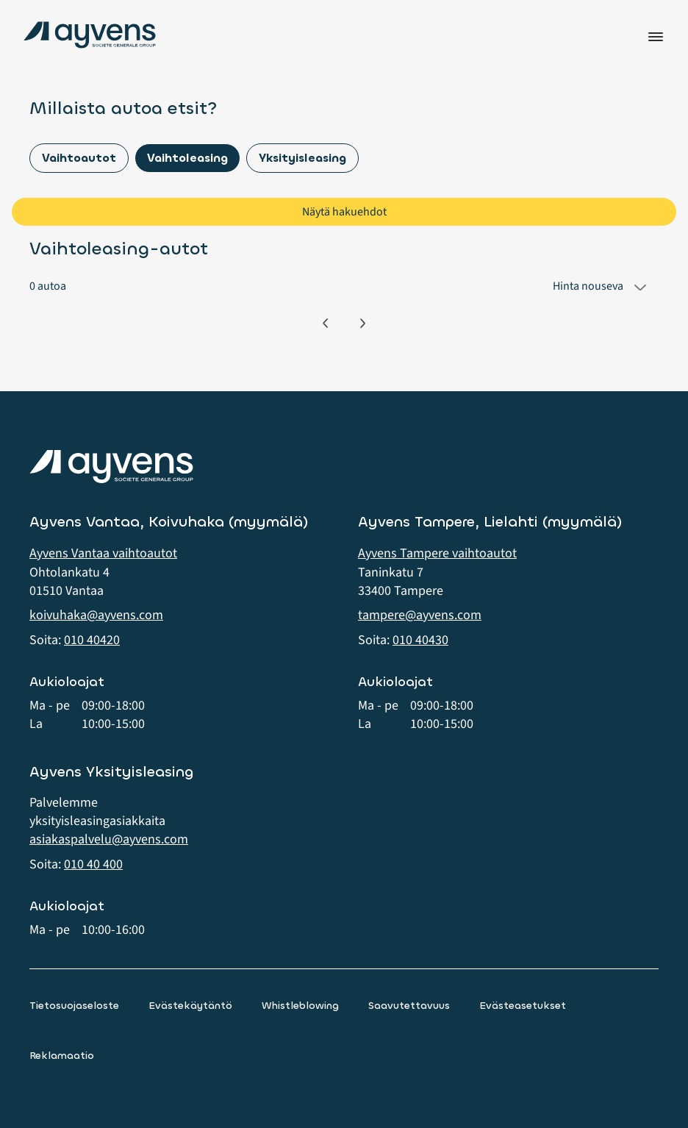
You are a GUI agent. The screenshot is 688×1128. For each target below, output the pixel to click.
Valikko (655, 37)
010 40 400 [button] (93, 864)
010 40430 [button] (420, 640)
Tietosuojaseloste (74, 1006)
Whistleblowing (300, 1006)
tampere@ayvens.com (419, 615)
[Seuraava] (363, 323)
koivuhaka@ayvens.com (96, 615)
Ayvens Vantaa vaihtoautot (103, 553)
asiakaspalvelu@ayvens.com (108, 839)
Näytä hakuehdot (344, 212)
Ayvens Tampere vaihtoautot (437, 553)
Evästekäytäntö (190, 1006)
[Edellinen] (325, 323)
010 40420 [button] (92, 640)
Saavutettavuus (409, 1006)
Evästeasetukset (522, 1006)
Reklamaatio (61, 1056)
